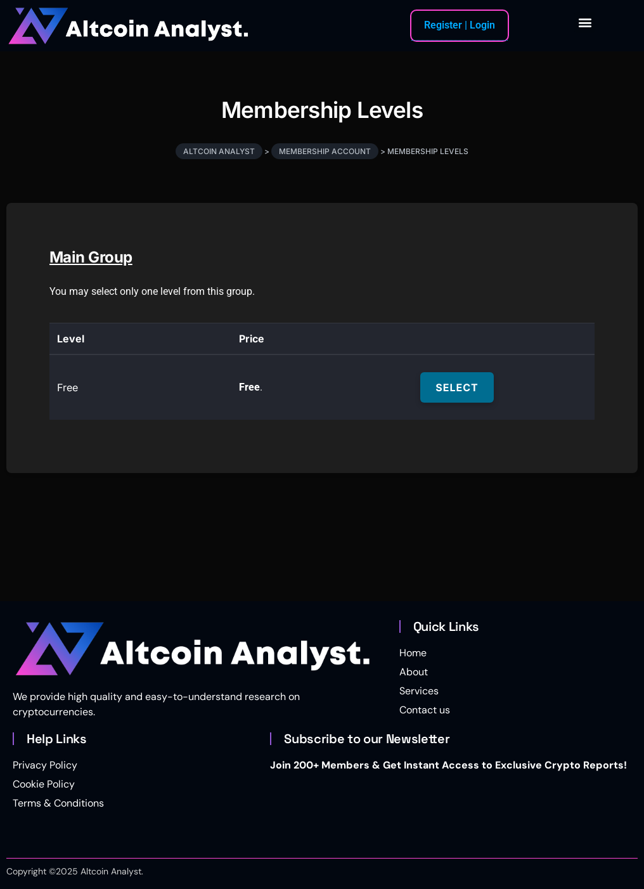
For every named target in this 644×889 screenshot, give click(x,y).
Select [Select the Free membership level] (456, 387)
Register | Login (459, 25)
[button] (584, 22)
